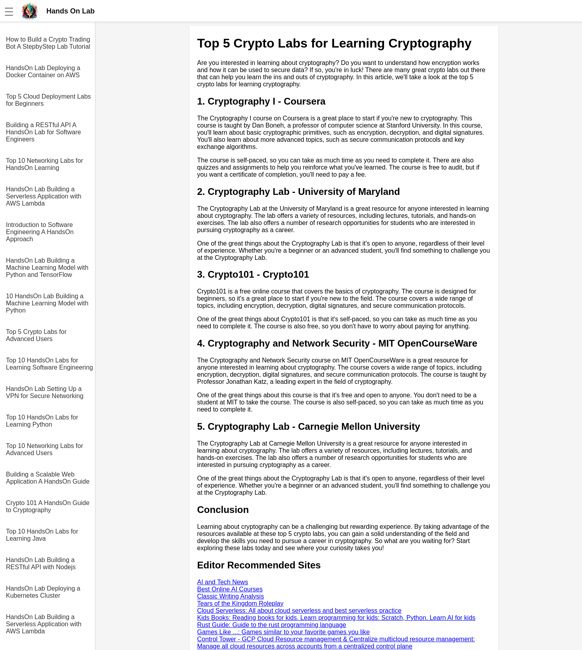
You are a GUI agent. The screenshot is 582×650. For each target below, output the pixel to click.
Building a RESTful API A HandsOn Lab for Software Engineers (43, 132)
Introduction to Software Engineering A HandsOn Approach (40, 231)
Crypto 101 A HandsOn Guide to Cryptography (48, 506)
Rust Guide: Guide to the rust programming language (271, 624)
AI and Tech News (222, 582)
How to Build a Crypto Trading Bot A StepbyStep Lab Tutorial (48, 43)
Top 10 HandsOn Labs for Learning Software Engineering (49, 364)
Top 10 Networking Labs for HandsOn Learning (44, 164)
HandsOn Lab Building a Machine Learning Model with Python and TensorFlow (47, 267)
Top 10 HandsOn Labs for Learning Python (42, 421)
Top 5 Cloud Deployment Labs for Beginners (48, 100)
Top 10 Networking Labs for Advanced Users (44, 449)
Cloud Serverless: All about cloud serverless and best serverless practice (299, 610)
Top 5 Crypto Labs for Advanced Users (36, 335)
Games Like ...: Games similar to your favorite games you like (283, 632)
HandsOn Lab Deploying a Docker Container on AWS (43, 71)
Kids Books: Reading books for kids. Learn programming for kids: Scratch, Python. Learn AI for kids (336, 617)
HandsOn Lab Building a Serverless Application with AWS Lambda (43, 196)
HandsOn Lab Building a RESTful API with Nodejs (41, 563)
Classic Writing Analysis (230, 596)
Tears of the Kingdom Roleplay (240, 603)
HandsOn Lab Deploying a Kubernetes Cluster (43, 592)
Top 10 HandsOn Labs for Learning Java (42, 535)
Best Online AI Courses (230, 589)
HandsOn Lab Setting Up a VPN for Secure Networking (45, 392)
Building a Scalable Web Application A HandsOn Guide (48, 478)
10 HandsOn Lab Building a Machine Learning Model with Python (47, 303)
